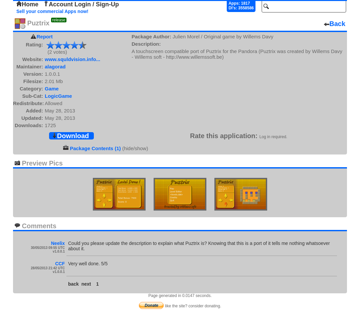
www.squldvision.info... (72, 59)
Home (27, 4)
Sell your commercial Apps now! (52, 11)
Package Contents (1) (95, 148)
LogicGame (58, 96)
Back (334, 23)
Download (70, 135)
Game (52, 88)
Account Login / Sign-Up (81, 4)
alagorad (55, 66)
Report (45, 36)
